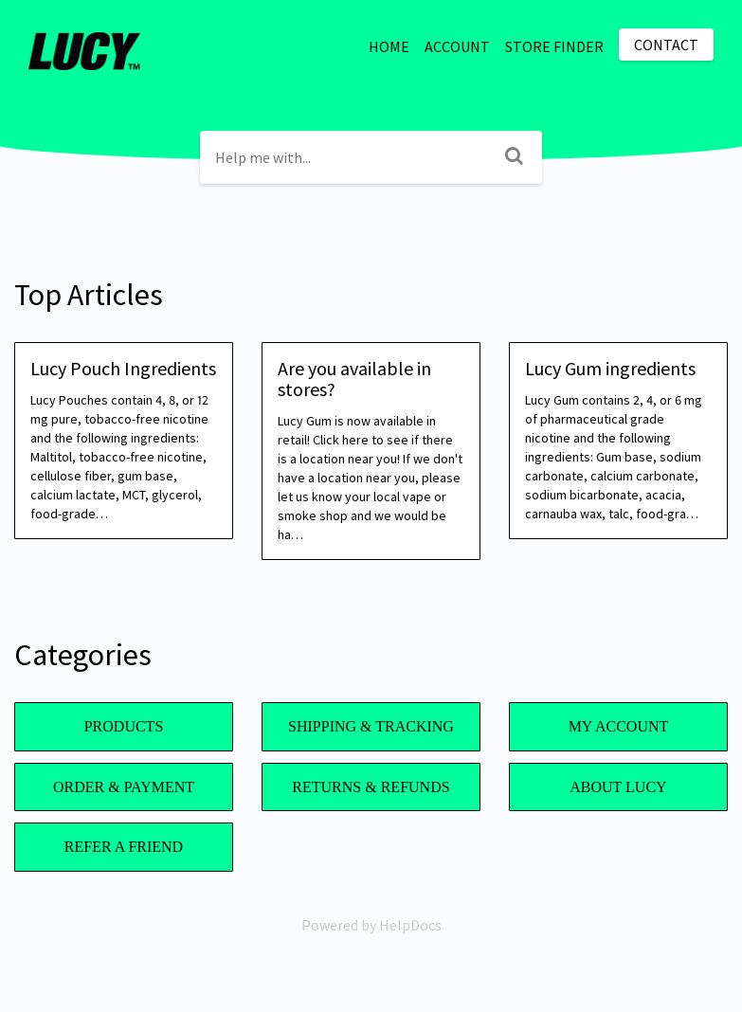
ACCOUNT (457, 46)
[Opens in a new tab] (371, 924)
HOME (389, 46)
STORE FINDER (554, 46)
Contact (666, 44)
